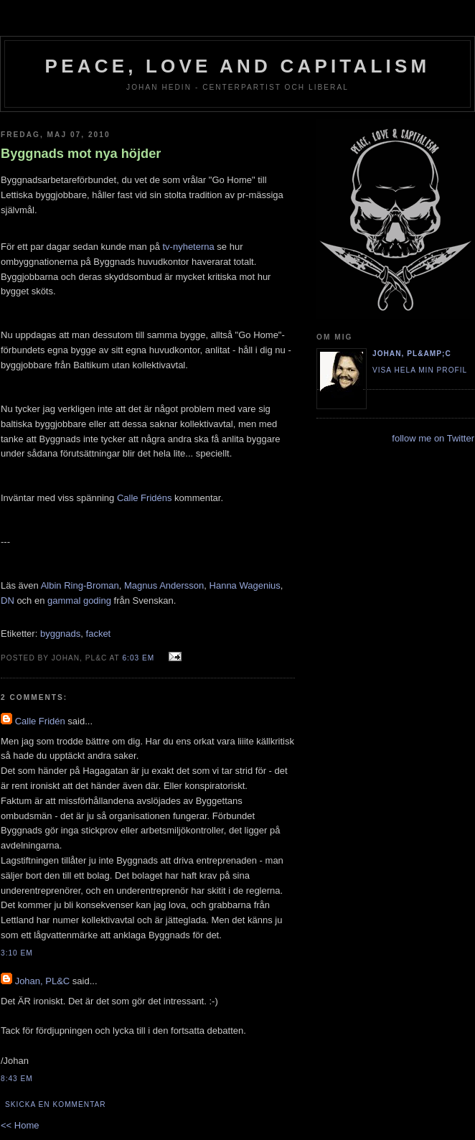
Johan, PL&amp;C (411, 354)
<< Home (20, 1125)
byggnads (60, 633)
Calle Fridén (40, 721)
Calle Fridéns (144, 497)
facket (98, 633)
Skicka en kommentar (55, 1104)
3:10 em (17, 953)
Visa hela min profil (419, 370)
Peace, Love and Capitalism (238, 66)
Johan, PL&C (42, 981)
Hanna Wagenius (245, 585)
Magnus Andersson (164, 585)
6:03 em (138, 658)
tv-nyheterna (188, 246)
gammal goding (79, 600)
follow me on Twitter (433, 438)
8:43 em (17, 1079)
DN (7, 600)
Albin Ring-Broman (80, 585)
